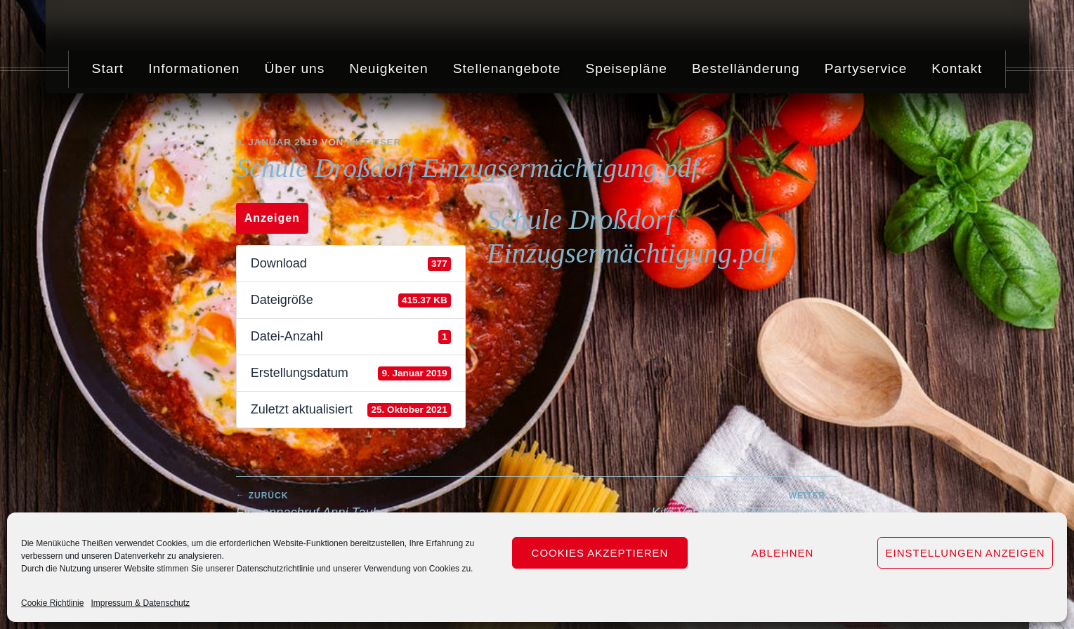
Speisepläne (626, 68)
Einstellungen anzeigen (964, 553)
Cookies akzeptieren (600, 553)
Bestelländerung (746, 68)
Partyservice (866, 68)
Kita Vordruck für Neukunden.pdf (688, 505)
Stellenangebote (507, 68)
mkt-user (374, 142)
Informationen (194, 68)
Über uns (294, 68)
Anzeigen (272, 218)
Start (108, 68)
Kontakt (956, 68)
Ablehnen (783, 553)
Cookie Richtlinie (52, 603)
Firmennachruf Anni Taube (386, 505)
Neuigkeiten (388, 68)
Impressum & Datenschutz (140, 603)
